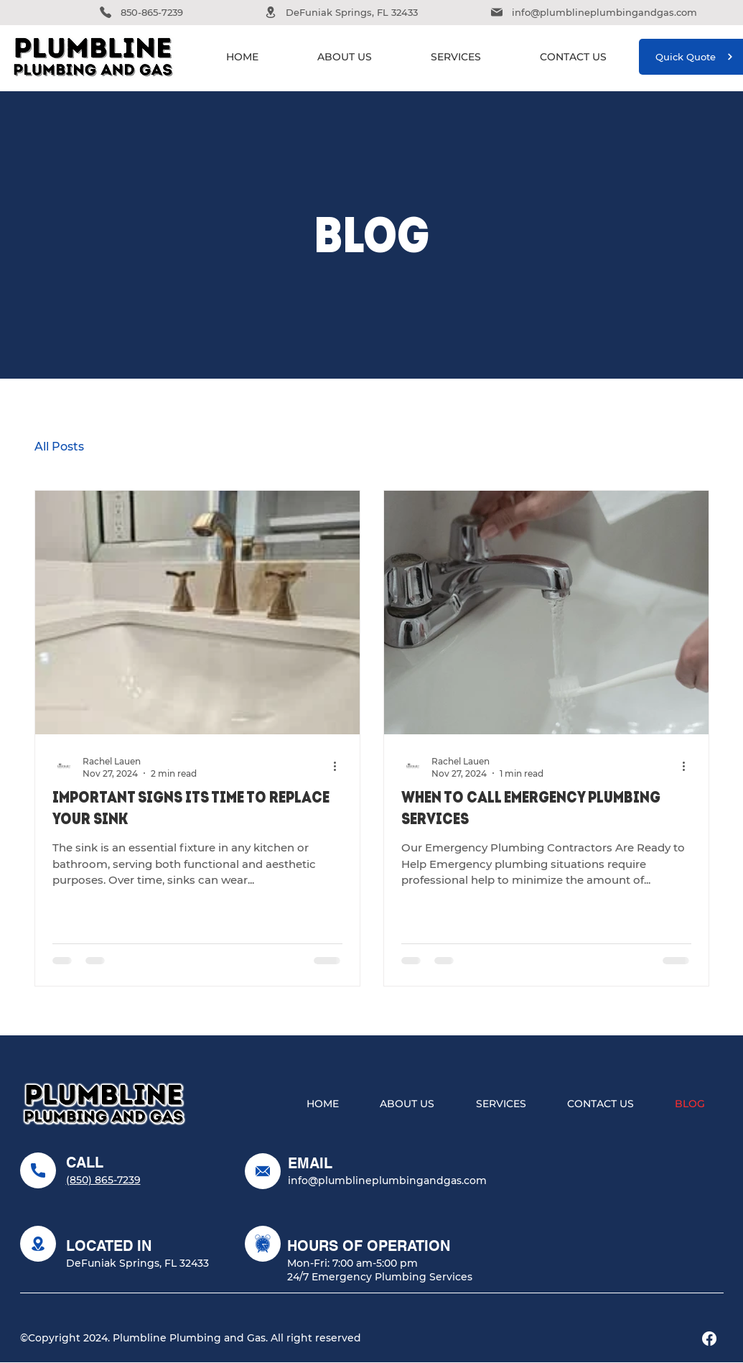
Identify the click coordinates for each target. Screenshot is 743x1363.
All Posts (59, 446)
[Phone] (105, 12)
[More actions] (340, 766)
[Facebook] (709, 1338)
